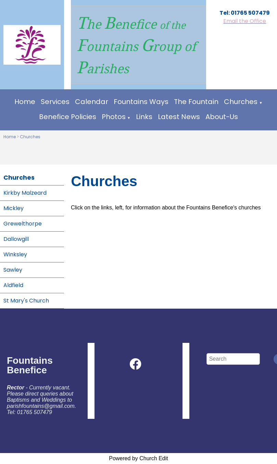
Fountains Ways (141, 101)
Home (24, 101)
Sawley (12, 270)
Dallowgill (16, 239)
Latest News (179, 116)
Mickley (13, 208)
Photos (114, 116)
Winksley (15, 254)
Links (144, 116)
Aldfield (13, 285)
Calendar (91, 101)
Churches (240, 101)
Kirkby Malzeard (25, 193)
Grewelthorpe (22, 224)
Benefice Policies (67, 116)
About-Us (221, 116)
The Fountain (196, 101)
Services (55, 101)
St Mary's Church (26, 301)
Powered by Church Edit (138, 458)
